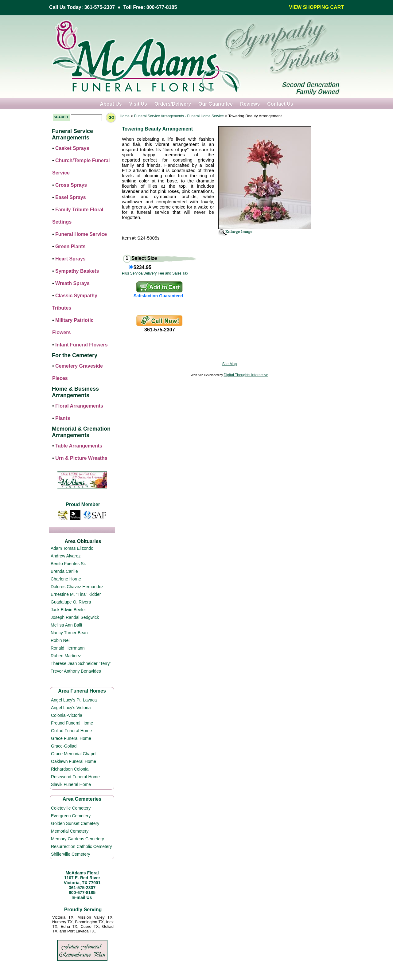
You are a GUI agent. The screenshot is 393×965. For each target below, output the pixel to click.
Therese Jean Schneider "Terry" (81, 663)
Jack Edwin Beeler (68, 609)
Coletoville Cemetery (71, 808)
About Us (111, 104)
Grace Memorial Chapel (73, 753)
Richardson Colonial (70, 769)
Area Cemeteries (82, 799)
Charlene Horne (66, 578)
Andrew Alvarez (65, 555)
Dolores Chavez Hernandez (77, 586)
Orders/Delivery (172, 104)
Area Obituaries (82, 541)
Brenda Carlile (64, 571)
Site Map (229, 364)
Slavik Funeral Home (71, 784)
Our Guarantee (215, 104)
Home (125, 116)
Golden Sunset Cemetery (75, 823)
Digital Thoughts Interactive (246, 375)
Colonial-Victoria (66, 715)
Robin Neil (61, 640)
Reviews (250, 104)
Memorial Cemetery (69, 831)
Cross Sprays (71, 185)
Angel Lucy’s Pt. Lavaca (74, 699)
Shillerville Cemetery (70, 854)
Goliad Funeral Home (71, 730)
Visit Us (138, 104)
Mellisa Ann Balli (66, 625)
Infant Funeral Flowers (81, 344)
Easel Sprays (70, 197)
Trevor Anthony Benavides (76, 671)
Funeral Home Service (81, 234)
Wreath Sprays (72, 283)
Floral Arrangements (79, 405)
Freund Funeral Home (72, 723)
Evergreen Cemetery (71, 815)
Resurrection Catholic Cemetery (81, 846)
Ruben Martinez (66, 655)
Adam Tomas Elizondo (72, 548)
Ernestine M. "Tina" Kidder (76, 594)
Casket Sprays (72, 148)
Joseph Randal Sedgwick (75, 617)
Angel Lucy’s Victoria (71, 707)
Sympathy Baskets (77, 271)
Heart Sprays (70, 258)
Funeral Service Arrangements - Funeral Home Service (179, 116)
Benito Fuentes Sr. (68, 563)
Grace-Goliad (63, 746)
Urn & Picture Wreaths (81, 458)
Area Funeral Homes (82, 690)
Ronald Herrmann (68, 648)
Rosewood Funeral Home (75, 776)
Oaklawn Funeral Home (73, 761)
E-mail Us (82, 897)
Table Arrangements (78, 445)
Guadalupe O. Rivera (71, 602)
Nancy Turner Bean (69, 632)
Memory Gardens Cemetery (77, 838)
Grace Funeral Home (71, 738)
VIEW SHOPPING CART (316, 7)
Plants (62, 418)
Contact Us (280, 104)
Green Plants (70, 246)
